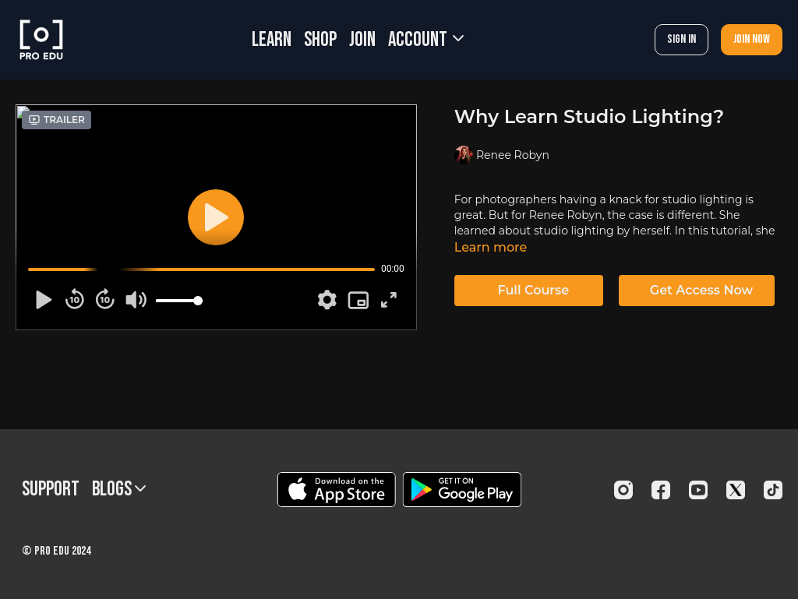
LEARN (271, 40)
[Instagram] (623, 490)
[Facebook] (660, 490)
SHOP (320, 40)
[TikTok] (773, 490)
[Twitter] (735, 490)
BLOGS (119, 489)
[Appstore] (336, 489)
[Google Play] (462, 489)
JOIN (362, 40)
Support (50, 489)
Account (426, 40)
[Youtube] (698, 490)
